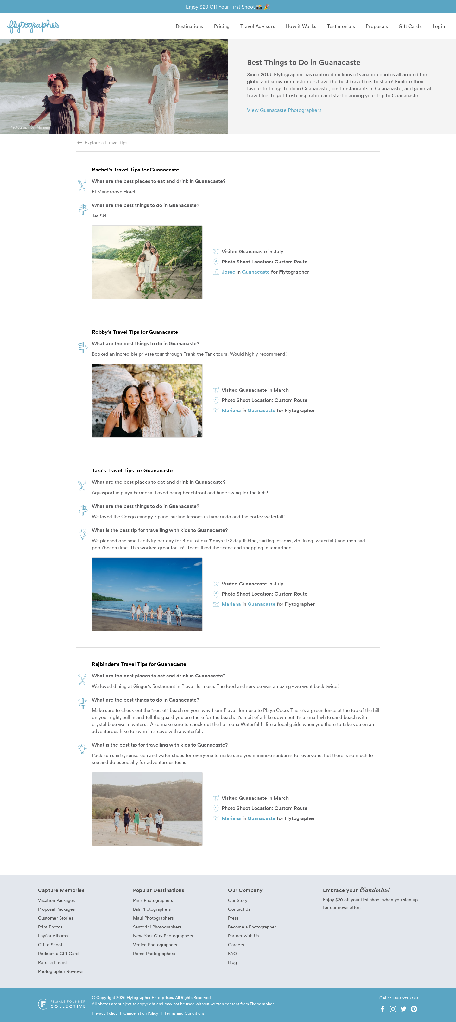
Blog (232, 962)
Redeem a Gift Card (58, 953)
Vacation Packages (56, 900)
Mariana (43, 127)
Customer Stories (55, 918)
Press (233, 918)
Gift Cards (410, 26)
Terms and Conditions (184, 1013)
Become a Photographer (252, 927)
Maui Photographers (153, 918)
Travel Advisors (257, 26)
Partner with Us (243, 936)
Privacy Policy (104, 1013)
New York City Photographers (163, 936)
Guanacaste (256, 271)
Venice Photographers (155, 944)
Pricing (222, 26)
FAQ (232, 953)
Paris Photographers (153, 900)
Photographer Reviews (60, 971)
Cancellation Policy (141, 1013)
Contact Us (239, 909)
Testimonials (341, 26)
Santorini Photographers (157, 927)
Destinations (189, 26)
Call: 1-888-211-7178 (398, 998)
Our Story (237, 900)
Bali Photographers (152, 909)
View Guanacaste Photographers (284, 110)
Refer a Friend (52, 962)
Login (439, 26)
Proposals (377, 26)
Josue (228, 271)
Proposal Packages (56, 909)
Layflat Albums (53, 936)
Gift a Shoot (50, 944)
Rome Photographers (154, 953)
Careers (236, 944)
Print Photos (50, 927)
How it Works (301, 26)
